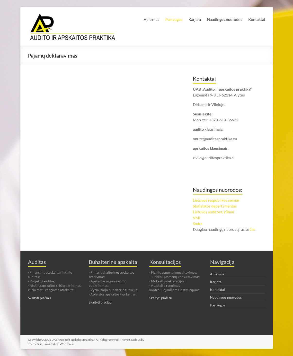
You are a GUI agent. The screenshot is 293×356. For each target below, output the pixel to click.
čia (252, 229)
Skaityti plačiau (39, 298)
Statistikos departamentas (215, 206)
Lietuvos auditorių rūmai (213, 211)
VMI (196, 217)
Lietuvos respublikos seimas (216, 200)
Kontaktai (256, 19)
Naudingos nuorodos (224, 19)
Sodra (198, 223)
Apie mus (151, 19)
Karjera (194, 19)
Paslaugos (173, 19)
